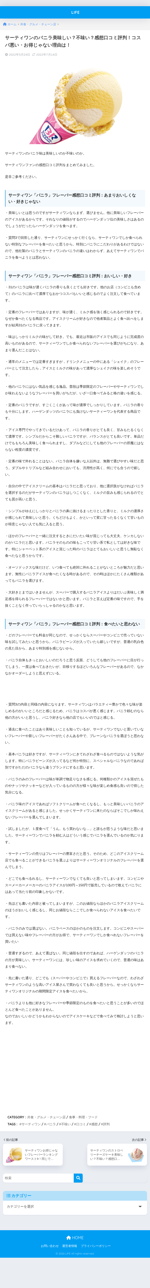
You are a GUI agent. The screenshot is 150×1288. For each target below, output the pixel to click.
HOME (74, 1237)
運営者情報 (69, 1246)
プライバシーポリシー (96, 1246)
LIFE (75, 12)
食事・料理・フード (83, 1117)
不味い (66, 1124)
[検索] (78, 1178)
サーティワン (31, 1124)
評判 (106, 1124)
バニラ (51, 1124)
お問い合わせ (50, 1246)
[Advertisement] (67, 1068)
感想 (94, 1124)
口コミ (81, 1124)
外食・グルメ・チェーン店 (46, 1117)
